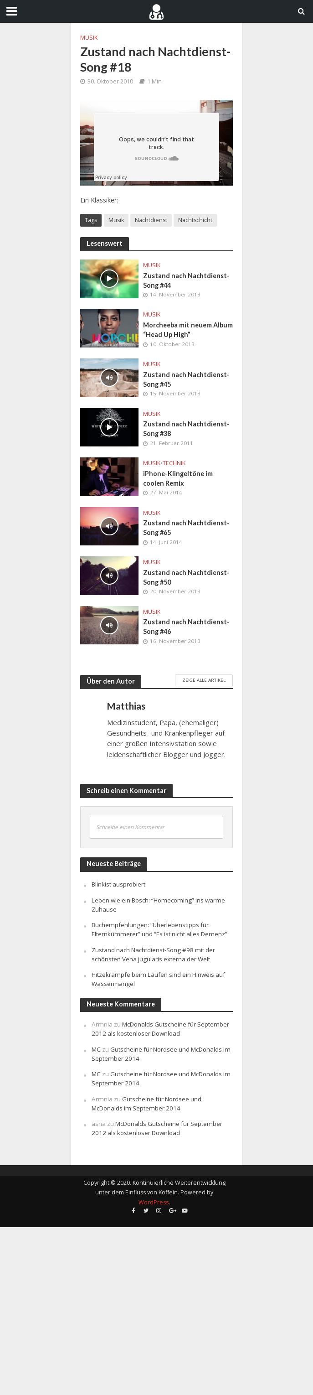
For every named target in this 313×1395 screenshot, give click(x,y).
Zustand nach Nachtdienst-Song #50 (186, 577)
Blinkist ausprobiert (118, 884)
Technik (174, 463)
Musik (88, 37)
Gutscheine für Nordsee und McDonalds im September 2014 (146, 1103)
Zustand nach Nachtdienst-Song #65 (186, 527)
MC (96, 1049)
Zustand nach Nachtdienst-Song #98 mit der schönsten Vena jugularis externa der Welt (153, 954)
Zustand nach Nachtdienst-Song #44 (186, 280)
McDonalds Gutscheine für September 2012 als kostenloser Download (160, 1028)
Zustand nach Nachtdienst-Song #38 (186, 428)
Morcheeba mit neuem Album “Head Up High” (188, 329)
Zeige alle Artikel (204, 680)
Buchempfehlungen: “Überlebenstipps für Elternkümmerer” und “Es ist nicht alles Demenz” (159, 929)
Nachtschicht (195, 220)
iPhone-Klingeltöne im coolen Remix (178, 478)
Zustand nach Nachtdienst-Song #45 (186, 379)
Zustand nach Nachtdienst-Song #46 (186, 626)
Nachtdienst (151, 220)
